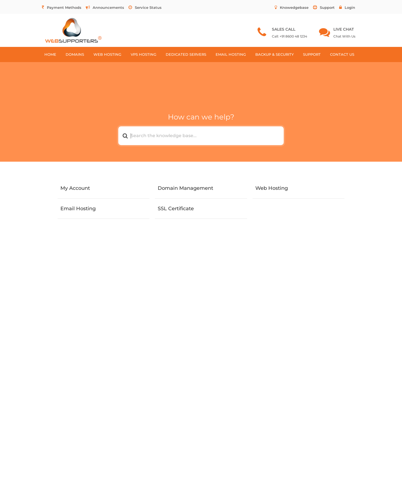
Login (347, 7)
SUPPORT (312, 54)
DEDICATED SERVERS (186, 54)
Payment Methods (61, 7)
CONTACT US (342, 54)
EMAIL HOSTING (231, 54)
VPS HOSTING (143, 54)
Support (324, 7)
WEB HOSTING (107, 54)
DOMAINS (75, 54)
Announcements (105, 7)
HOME (50, 54)
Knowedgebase (292, 7)
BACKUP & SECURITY (274, 54)
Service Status (145, 7)
